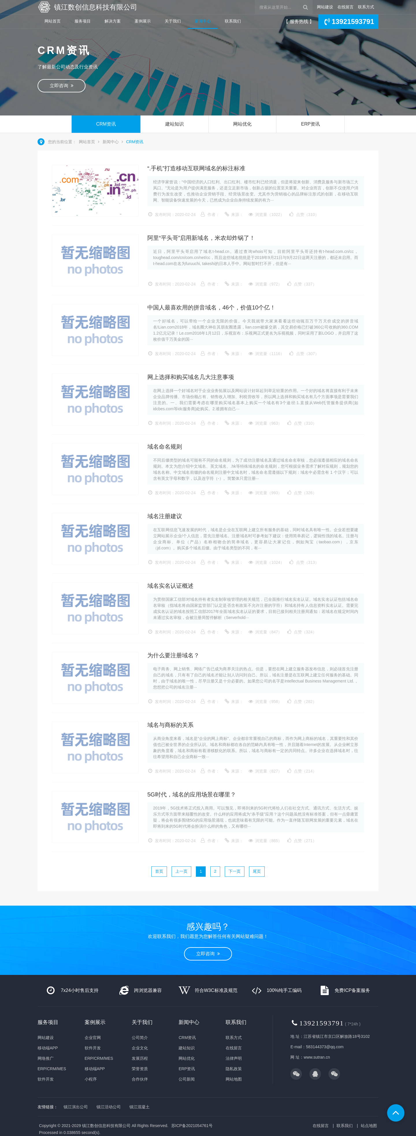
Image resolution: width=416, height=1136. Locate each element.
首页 (159, 871)
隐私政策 (234, 1068)
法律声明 (234, 1058)
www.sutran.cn (317, 1057)
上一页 (181, 871)
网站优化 (242, 124)
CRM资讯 (106, 124)
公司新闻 (187, 1079)
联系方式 (366, 7)
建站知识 (174, 124)
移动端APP (48, 1048)
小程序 (91, 1079)
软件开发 (46, 1079)
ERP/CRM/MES (52, 1068)
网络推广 (46, 1058)
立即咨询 (61, 85)
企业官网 (93, 1037)
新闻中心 (203, 21)
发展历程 (140, 1058)
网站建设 (325, 7)
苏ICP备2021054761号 (192, 1125)
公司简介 (140, 1037)
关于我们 (173, 21)
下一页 (235, 871)
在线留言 (345, 7)
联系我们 (233, 21)
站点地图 (369, 1125)
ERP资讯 (310, 124)
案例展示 (143, 21)
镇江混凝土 (139, 1107)
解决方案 (113, 21)
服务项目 (83, 21)
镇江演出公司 (76, 1107)
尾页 (257, 871)
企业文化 (140, 1048)
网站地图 (234, 1079)
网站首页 (52, 21)
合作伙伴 (140, 1079)
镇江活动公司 (108, 1107)
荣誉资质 (140, 1068)
